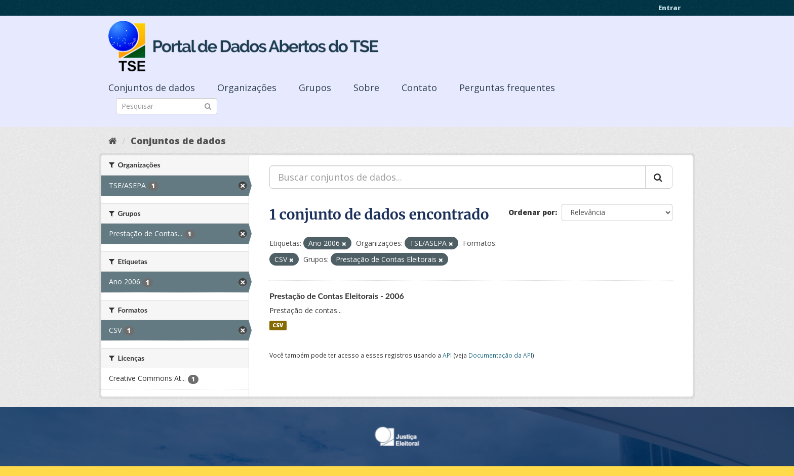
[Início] (112, 141)
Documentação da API (500, 355)
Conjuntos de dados (151, 87)
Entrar (669, 7)
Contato (419, 87)
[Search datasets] (166, 106)
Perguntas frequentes (507, 87)
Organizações (246, 87)
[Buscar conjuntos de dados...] (457, 177)
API (447, 355)
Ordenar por (531, 212)
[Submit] (208, 105)
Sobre (366, 87)
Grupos (315, 87)
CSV (277, 325)
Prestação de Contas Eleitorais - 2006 (336, 295)
